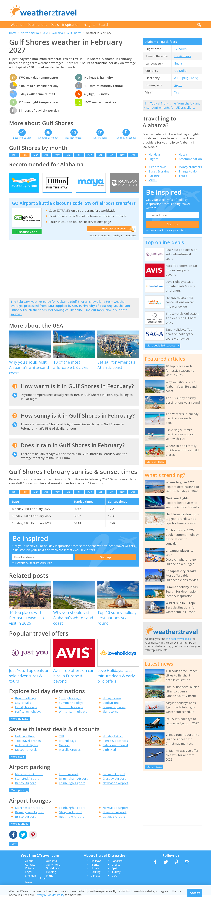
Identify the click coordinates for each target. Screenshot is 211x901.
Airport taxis (157, 167)
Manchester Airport (29, 780)
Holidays (155, 154)
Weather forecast (74, 137)
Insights (89, 24)
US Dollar (181, 71)
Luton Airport (68, 780)
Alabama (57, 33)
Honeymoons (112, 704)
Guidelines (52, 874)
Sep (101, 154)
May (57, 154)
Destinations (37, 24)
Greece (116, 871)
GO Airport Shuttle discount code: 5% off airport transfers (74, 209)
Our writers (53, 871)
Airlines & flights (26, 751)
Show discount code (112, 235)
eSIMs (153, 180)
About (29, 867)
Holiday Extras (113, 742)
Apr (46, 154)
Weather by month (48, 137)
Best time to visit (22, 137)
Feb (25, 154)
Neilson (64, 751)
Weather (17, 24)
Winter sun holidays (73, 718)
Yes (176, 92)
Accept (195, 893)
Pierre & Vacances (115, 747)
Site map (30, 882)
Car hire (154, 176)
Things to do (188, 171)
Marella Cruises (70, 756)
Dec (133, 154)
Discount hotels (26, 756)
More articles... (155, 462)
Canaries (117, 867)
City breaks (23, 709)
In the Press (46, 883)
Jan (13, 154)
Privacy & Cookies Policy (49, 895)
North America (30, 33)
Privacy (29, 874)
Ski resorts (110, 718)
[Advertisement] (142, 10)
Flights (153, 159)
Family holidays (26, 713)
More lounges (19, 830)
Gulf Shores (74, 33)
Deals (54, 24)
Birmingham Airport (73, 785)
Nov (122, 154)
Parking (96, 878)
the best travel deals (178, 639)
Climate (95, 882)
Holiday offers (25, 742)
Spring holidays (70, 704)
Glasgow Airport (114, 785)
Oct (111, 154)
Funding (51, 878)
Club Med (109, 756)
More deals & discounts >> (162, 345)
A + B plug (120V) (186, 78)
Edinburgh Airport (72, 789)
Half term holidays (28, 718)
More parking (19, 796)
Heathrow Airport (71, 823)
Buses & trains (159, 171)
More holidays (19, 725)
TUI (61, 742)
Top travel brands (28, 747)
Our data (51, 867)
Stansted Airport (27, 785)
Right (178, 85)
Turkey (116, 878)
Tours (183, 176)
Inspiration (70, 24)
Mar (35, 154)
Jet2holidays (67, 747)
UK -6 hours (182, 56)
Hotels (183, 154)
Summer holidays (71, 709)
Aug (90, 154)
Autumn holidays (71, 713)
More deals (18, 763)
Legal (28, 878)
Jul (79, 154)
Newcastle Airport (115, 789)
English (179, 63)
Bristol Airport (25, 789)
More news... (154, 766)
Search (104, 24)
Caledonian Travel (115, 751)
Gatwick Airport (114, 780)
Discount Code (26, 238)
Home (12, 33)
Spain (115, 874)
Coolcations (111, 709)
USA (45, 33)
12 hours (180, 49)
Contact (30, 871)
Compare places (114, 713)
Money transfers (190, 167)
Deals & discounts (126, 137)
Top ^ (13, 849)
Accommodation (190, 159)
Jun (68, 154)
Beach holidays (25, 704)
